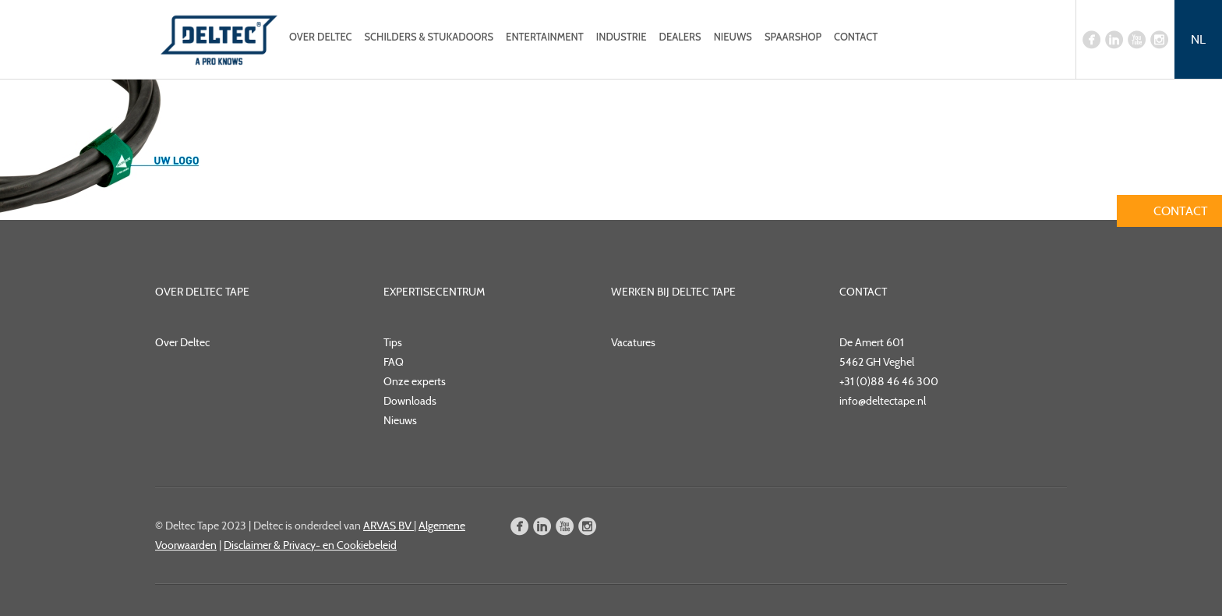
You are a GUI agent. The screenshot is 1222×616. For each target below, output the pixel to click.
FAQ (393, 362)
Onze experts (414, 381)
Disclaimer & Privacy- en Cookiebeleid (310, 545)
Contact (856, 36)
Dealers (680, 36)
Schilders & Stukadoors (429, 36)
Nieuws (733, 36)
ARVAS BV (388, 526)
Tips (392, 342)
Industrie (621, 36)
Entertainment (545, 36)
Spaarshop (793, 36)
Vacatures (633, 342)
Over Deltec (320, 36)
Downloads (409, 401)
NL (1198, 39)
